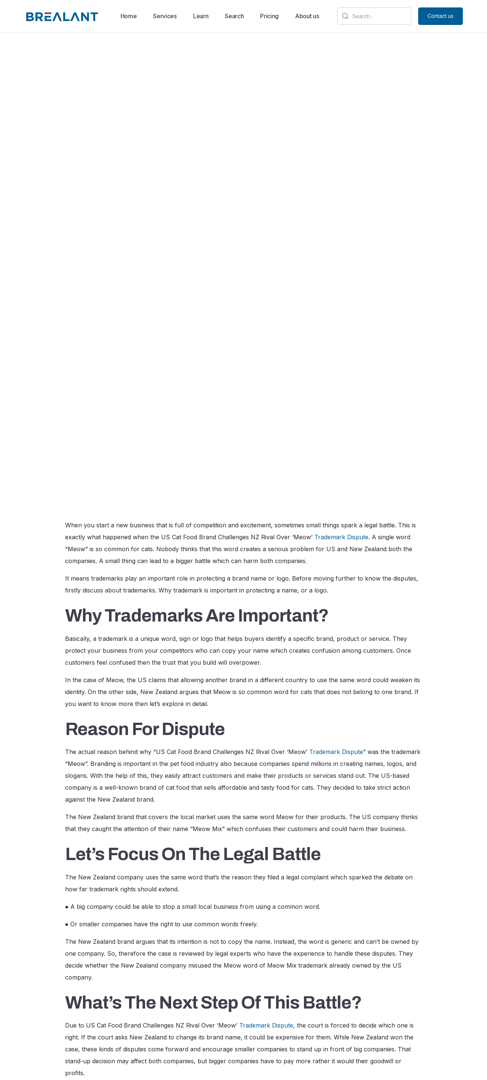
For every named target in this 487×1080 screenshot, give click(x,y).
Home (129, 16)
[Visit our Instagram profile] (400, 1012)
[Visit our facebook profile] (414, 1012)
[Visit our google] (358, 1012)
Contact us (440, 16)
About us (307, 16)
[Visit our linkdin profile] (370, 1012)
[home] (61, 16)
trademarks (182, 906)
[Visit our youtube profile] (429, 1013)
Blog (263, 1012)
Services (164, 16)
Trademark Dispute (341, 186)
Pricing (269, 16)
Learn (200, 16)
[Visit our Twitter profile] (384, 1012)
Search (234, 16)
